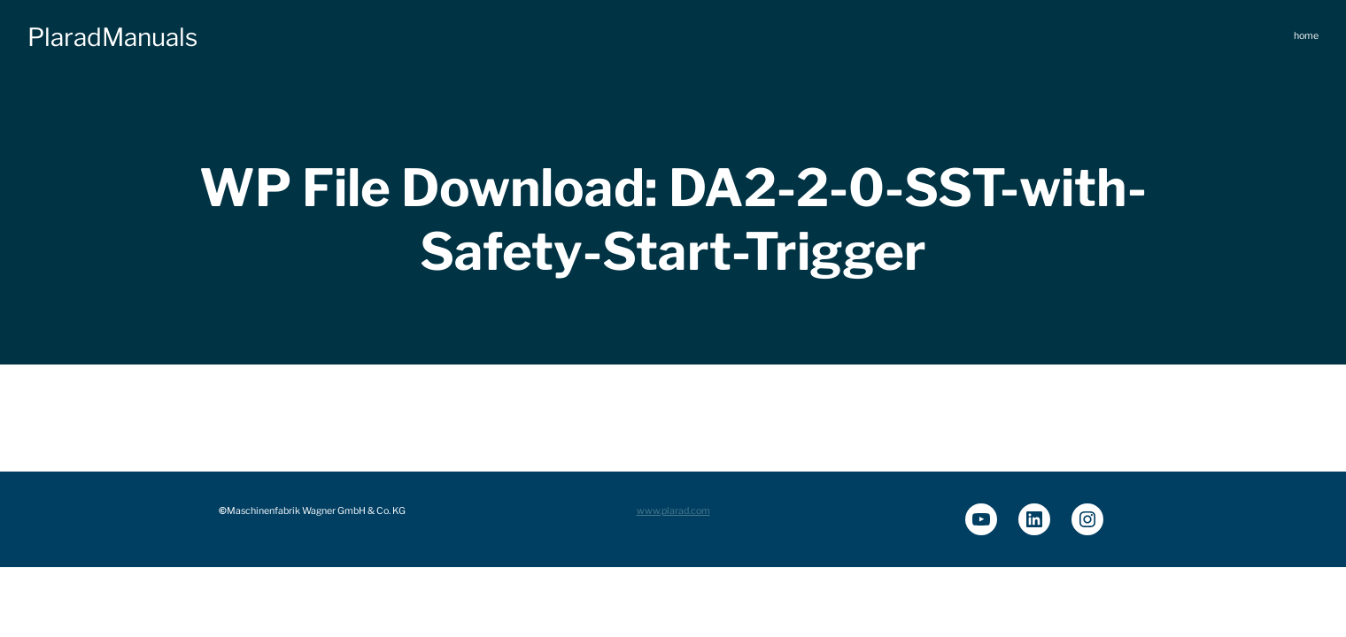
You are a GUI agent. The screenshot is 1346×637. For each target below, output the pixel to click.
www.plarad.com (673, 511)
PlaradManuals (112, 37)
